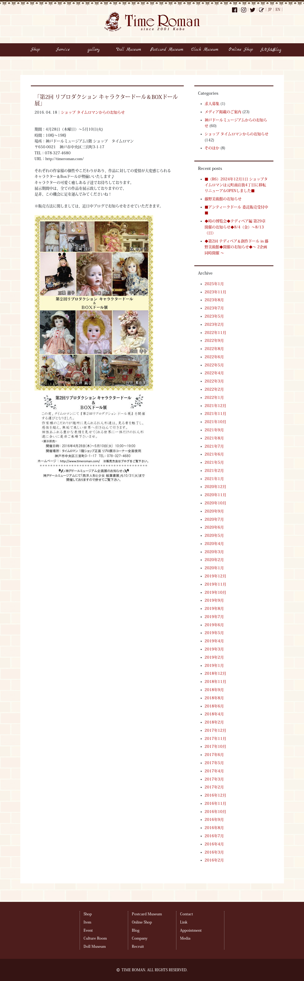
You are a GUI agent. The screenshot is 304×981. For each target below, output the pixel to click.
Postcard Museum (147, 914)
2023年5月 (214, 316)
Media (185, 938)
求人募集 (212, 104)
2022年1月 (214, 397)
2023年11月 (215, 292)
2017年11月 (215, 738)
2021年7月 (214, 446)
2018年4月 (214, 714)
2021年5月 (214, 462)
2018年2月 (214, 722)
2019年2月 (214, 657)
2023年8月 (214, 300)
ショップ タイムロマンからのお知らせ (93, 112)
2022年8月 (214, 349)
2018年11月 (215, 681)
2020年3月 (214, 552)
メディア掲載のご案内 (223, 112)
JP (270, 9)
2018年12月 (215, 673)
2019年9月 (214, 600)
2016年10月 (215, 811)
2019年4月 (214, 641)
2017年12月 (215, 730)
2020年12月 (215, 487)
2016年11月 (215, 803)
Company (139, 938)
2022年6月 (214, 357)
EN (278, 9)
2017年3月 (214, 779)
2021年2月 (214, 470)
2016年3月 (214, 852)
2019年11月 (215, 584)
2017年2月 (214, 787)
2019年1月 (214, 665)
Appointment (191, 930)
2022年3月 (214, 381)
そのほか (212, 148)
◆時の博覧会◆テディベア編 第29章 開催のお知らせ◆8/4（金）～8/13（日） (235, 227)
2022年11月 (215, 332)
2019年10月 (215, 592)
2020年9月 (214, 511)
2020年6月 (214, 527)
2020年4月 (214, 543)
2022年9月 (214, 340)
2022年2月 (214, 389)
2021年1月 (214, 479)
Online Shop (142, 922)
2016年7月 (214, 836)
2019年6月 (214, 625)
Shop (88, 914)
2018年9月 (214, 690)
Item (87, 922)
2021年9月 (214, 430)
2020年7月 (214, 519)
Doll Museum (95, 946)
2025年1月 (214, 284)
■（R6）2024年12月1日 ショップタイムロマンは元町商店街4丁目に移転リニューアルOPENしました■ (236, 185)
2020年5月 (214, 535)
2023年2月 (214, 324)
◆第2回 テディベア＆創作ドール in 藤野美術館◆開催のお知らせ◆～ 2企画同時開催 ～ (236, 247)
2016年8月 (214, 828)
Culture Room (95, 938)
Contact (186, 914)
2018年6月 (214, 706)
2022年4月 (214, 373)
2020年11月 (215, 495)
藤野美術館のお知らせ (223, 199)
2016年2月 (214, 860)
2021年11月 (215, 413)
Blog (135, 930)
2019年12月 (215, 576)
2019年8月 (214, 608)
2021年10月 (215, 422)
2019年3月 (214, 649)
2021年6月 (214, 454)
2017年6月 (214, 755)
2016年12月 (215, 795)
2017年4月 (214, 771)
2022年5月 (214, 365)
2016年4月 (214, 844)
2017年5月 (214, 763)
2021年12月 (215, 406)
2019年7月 (214, 617)
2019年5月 (214, 633)
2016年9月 (214, 819)
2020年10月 (215, 503)
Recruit (138, 946)
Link (183, 922)
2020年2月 (214, 560)
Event (88, 930)
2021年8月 (214, 438)
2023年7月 (214, 308)
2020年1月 (214, 568)
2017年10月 (215, 746)
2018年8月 (214, 698)
